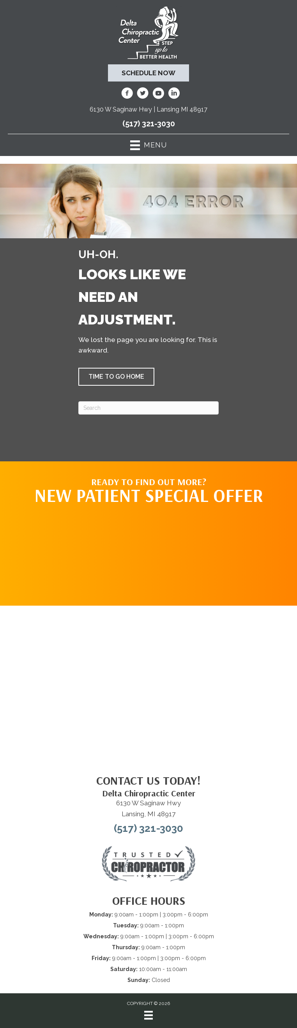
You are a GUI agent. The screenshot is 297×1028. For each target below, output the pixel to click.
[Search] (148, 408)
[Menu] (148, 1015)
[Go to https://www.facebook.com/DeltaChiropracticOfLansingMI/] (127, 94)
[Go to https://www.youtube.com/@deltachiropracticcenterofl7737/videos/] (158, 94)
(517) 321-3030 (148, 123)
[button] (116, 377)
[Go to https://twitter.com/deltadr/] (142, 94)
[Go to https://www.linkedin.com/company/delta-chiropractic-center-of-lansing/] (174, 94)
